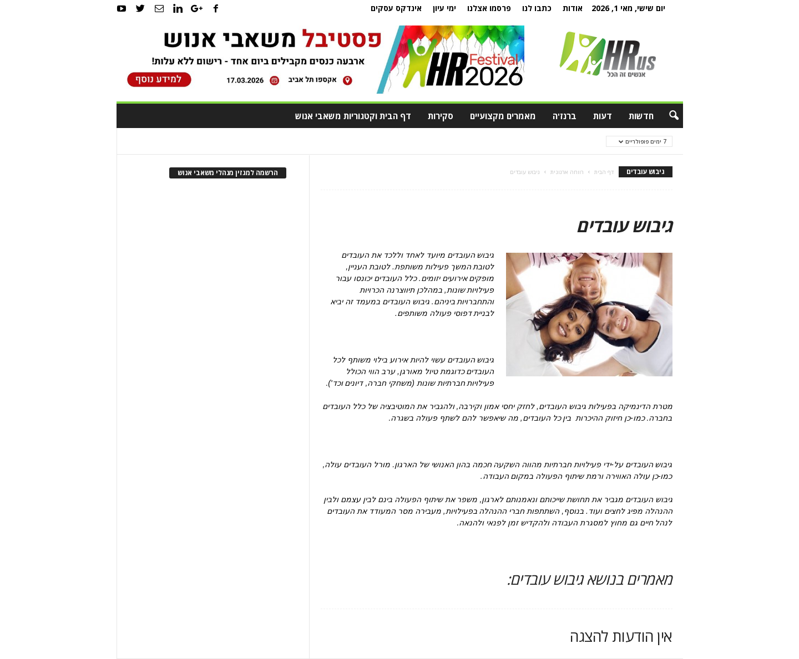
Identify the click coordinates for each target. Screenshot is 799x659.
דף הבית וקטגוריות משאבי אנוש (353, 115)
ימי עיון (444, 8)
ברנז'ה (565, 115)
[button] (666, 116)
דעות (602, 115)
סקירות (440, 115)
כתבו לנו (537, 8)
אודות (573, 8)
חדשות (641, 115)
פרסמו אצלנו (489, 8)
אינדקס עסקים (396, 8)
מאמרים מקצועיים (503, 115)
